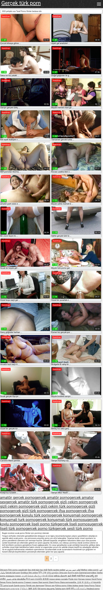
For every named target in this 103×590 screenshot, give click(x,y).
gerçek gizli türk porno (28, 511)
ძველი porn (73, 572)
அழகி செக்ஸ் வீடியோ (31, 576)
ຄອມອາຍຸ (51, 588)
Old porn (4, 570)
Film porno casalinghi (17, 570)
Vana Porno (89, 585)
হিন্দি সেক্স (42, 572)
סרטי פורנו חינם (12, 588)
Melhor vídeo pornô (89, 570)
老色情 (46, 579)
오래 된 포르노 (84, 582)
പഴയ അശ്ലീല (18, 579)
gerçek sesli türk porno (74, 528)
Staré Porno (54, 582)
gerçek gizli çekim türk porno (52, 506)
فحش (8, 579)
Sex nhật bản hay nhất (37, 570)
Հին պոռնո (53, 572)
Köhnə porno (61, 585)
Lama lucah (8, 585)
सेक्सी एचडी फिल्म (78, 576)
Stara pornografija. (68, 582)
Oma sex (63, 572)
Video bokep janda (75, 585)
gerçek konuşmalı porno (71, 515)
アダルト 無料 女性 (28, 588)
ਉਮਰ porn (30, 579)
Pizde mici (73, 579)
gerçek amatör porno (52, 497)
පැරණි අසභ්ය (80, 588)
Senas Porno (6, 582)
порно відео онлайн (58, 579)
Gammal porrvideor (88, 572)
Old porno (42, 588)
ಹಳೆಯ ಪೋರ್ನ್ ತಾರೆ (63, 576)
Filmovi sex (50, 585)
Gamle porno (18, 582)
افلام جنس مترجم (73, 570)
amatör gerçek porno (17, 497)
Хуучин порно (84, 579)
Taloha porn (60, 588)
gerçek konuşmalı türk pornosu (61, 519)
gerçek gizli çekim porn (67, 502)
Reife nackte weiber (56, 570)
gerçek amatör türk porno (27, 502)
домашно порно (13, 576)
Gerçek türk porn (21, 3)
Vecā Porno (96, 579)
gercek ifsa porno (61, 511)
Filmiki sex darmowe (35, 585)
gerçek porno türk (40, 528)
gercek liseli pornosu (74, 524)
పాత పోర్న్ (90, 576)
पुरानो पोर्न (70, 588)
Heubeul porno (93, 588)
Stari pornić (43, 582)
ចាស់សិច (39, 579)
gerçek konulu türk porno (30, 515)
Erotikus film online (29, 572)
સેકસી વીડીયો (48, 576)
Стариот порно (31, 582)
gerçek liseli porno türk (38, 524)
